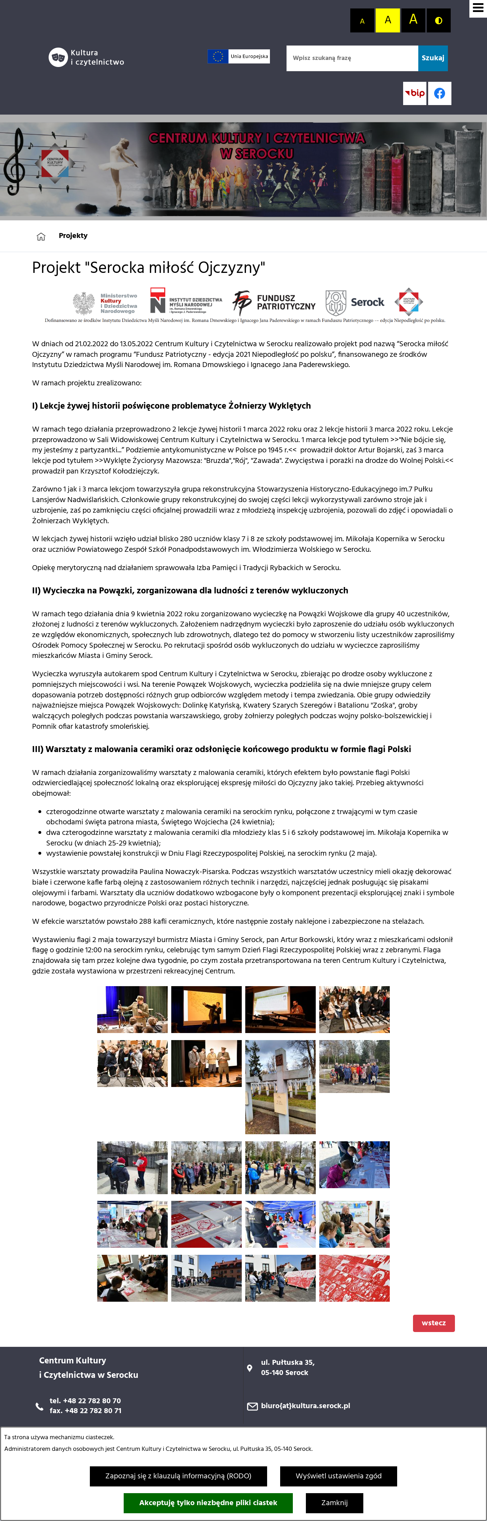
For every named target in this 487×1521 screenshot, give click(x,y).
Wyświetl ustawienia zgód (339, 1476)
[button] (132, 1031)
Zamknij (334, 1503)
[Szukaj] (433, 58)
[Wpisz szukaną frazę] (352, 58)
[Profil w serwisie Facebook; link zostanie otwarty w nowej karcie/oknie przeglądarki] (439, 93)
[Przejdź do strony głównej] (89, 57)
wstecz (434, 1323)
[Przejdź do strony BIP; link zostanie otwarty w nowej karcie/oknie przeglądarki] (414, 93)
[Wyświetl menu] (478, 9)
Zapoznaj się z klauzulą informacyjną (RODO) (178, 1476)
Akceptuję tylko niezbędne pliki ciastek (208, 1503)
